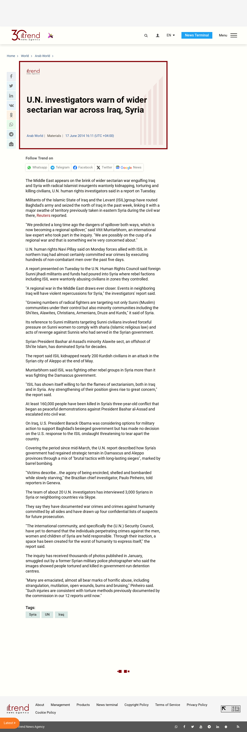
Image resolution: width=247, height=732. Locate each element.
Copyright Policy (136, 705)
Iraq (61, 615)
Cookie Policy (45, 713)
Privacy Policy (197, 705)
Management (60, 705)
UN (47, 615)
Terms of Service (167, 705)
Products (83, 705)
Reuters (43, 215)
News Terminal (197, 35)
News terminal (107, 705)
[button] (11, 76)
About (39, 705)
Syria (32, 615)
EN (169, 35)
